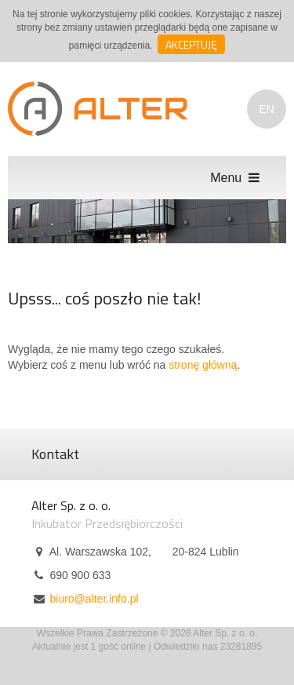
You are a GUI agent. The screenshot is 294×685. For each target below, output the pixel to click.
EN (266, 109)
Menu (236, 177)
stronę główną (203, 365)
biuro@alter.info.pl (93, 598)
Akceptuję (191, 44)
